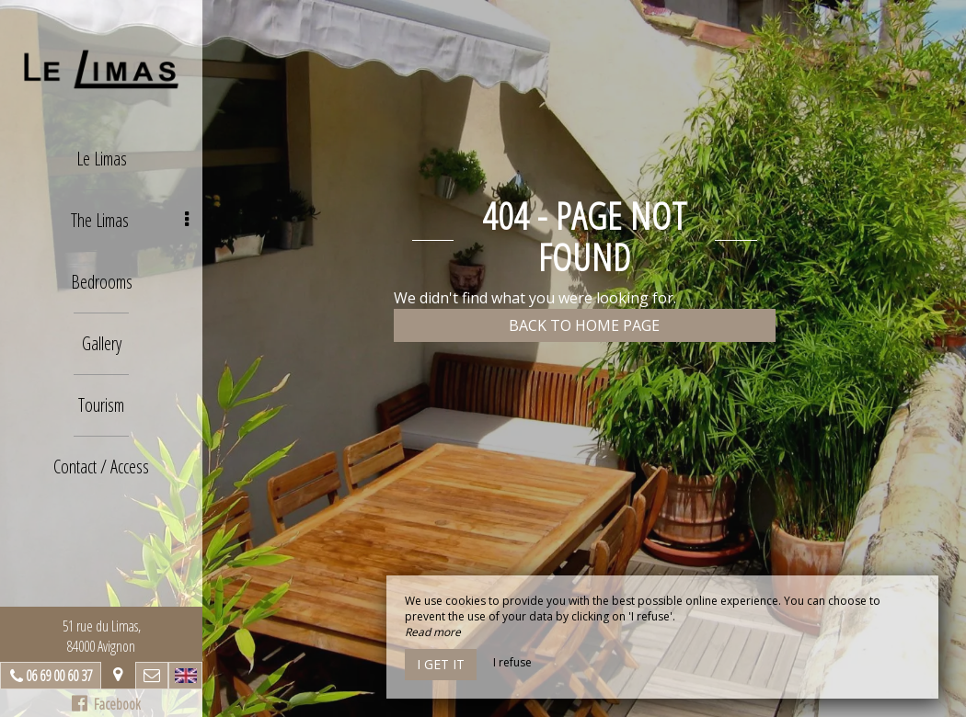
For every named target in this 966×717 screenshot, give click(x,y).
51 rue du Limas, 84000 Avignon (102, 636)
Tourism (101, 405)
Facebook (106, 704)
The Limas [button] (130, 220)
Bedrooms (101, 281)
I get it (441, 664)
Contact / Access (101, 466)
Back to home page (584, 325)
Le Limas (101, 158)
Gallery (101, 343)
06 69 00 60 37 (59, 676)
